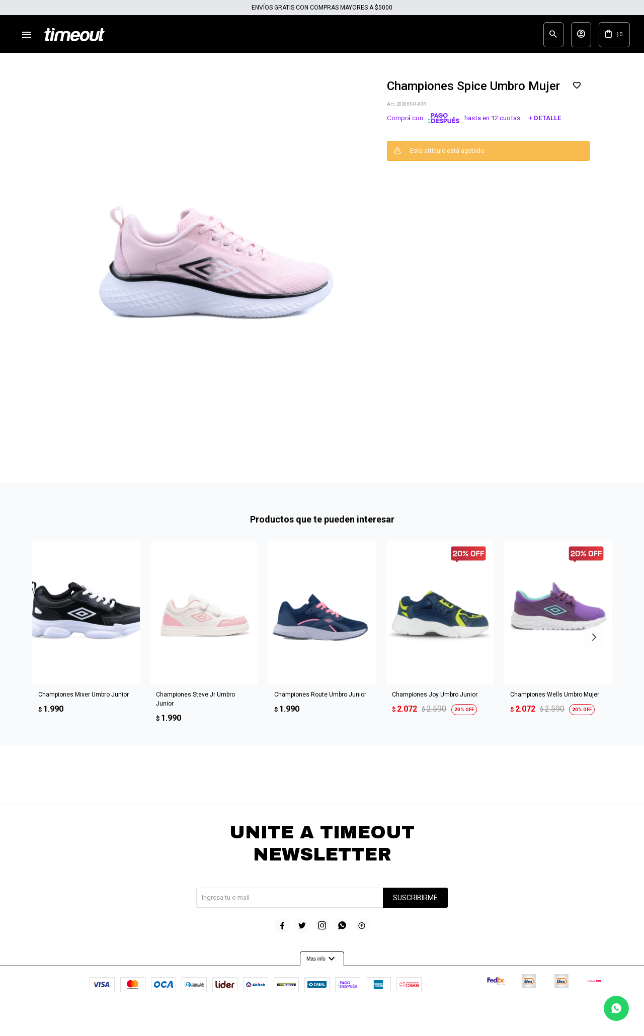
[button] (594, 644)
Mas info (322, 966)
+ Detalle (544, 126)
